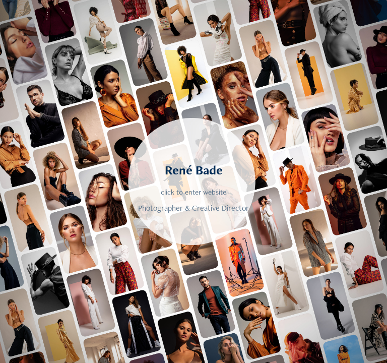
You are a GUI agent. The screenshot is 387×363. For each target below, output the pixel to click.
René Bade (194, 170)
